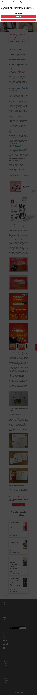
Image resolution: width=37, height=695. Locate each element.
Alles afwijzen (18, 16)
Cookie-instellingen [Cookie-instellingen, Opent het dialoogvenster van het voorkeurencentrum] (18, 12)
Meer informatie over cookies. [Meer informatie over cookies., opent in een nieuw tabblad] (28, 10)
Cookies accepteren (18, 19)
